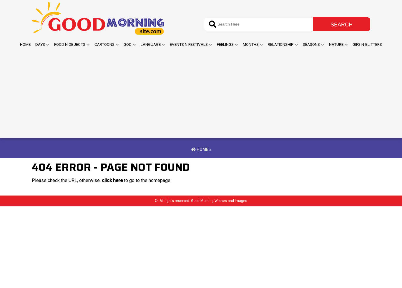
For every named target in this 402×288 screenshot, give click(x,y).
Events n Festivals (189, 44)
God (128, 44)
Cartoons (104, 44)
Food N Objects (69, 44)
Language (151, 44)
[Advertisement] (201, 94)
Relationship (281, 44)
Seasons (311, 44)
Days (40, 44)
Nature (336, 44)
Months (251, 44)
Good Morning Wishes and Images (219, 201)
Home (25, 44)
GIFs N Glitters (367, 44)
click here (112, 180)
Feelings (225, 44)
